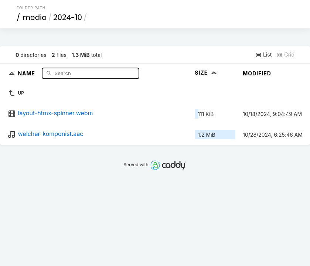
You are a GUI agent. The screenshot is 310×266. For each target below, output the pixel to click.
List (264, 54)
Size (206, 72)
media (35, 17)
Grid (285, 54)
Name (27, 73)
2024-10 (67, 17)
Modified (257, 73)
